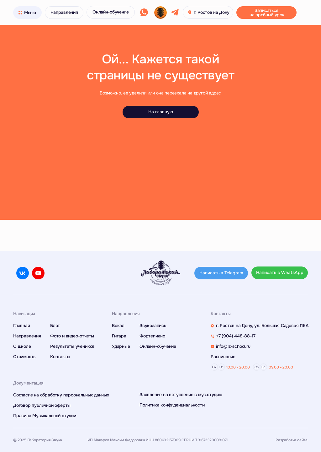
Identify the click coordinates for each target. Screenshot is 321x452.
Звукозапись (152, 325)
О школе (22, 346)
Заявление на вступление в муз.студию (180, 394)
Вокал (118, 325)
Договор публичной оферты (42, 405)
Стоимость (24, 356)
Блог (55, 325)
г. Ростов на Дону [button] (211, 12)
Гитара (119, 336)
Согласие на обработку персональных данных (61, 395)
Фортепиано (152, 336)
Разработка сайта (292, 440)
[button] (266, 12)
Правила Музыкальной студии (44, 415)
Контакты (60, 356)
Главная (21, 325)
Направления (27, 336)
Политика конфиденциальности (172, 405)
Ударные (121, 346)
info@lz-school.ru (233, 346)
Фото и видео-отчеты (72, 336)
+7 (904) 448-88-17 (235, 336)
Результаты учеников (72, 346)
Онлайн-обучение (157, 346)
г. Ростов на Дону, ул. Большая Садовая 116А (262, 325)
